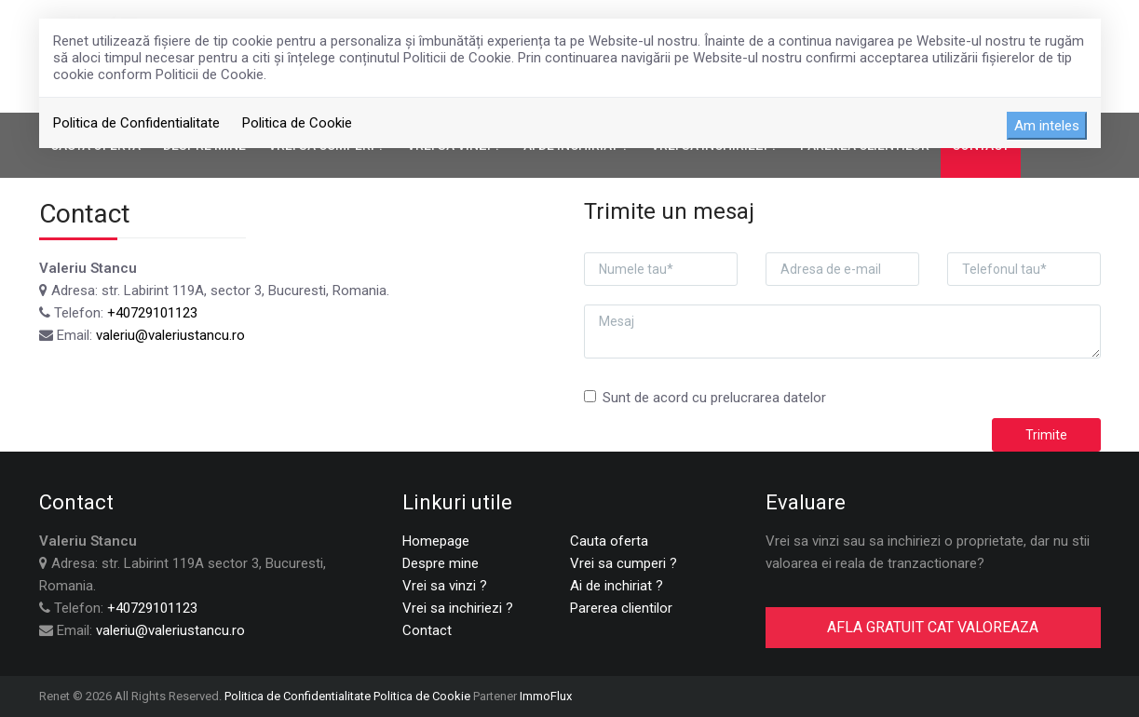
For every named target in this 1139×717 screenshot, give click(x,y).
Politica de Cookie (297, 123)
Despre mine (440, 563)
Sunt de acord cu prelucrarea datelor (705, 397)
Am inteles (1046, 125)
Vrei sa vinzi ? (444, 585)
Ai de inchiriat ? (616, 585)
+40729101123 (152, 312)
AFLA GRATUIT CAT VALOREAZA (932, 627)
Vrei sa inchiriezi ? (457, 608)
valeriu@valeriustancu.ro (170, 335)
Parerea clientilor (621, 608)
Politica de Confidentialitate (136, 123)
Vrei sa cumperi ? (623, 563)
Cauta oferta (609, 541)
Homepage (435, 541)
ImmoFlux (546, 696)
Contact (427, 630)
